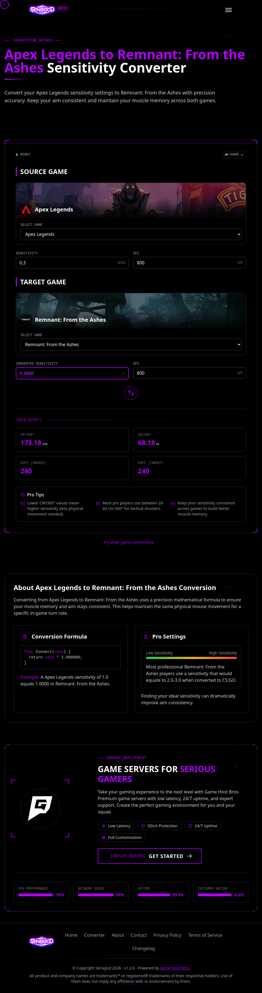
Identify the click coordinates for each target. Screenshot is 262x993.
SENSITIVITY (27, 254)
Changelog (143, 948)
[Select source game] (131, 234)
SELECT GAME (31, 225)
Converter (94, 935)
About (118, 935)
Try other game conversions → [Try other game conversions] (131, 542)
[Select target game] (131, 344)
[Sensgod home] (42, 10)
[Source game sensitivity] (72, 263)
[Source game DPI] (189, 263)
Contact (139, 935)
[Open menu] (228, 10)
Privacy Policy (167, 935)
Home (71, 935)
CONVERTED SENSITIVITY (37, 364)
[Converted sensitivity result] (72, 373)
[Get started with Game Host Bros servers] (150, 856)
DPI (136, 254)
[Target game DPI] (189, 373)
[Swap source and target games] (131, 393)
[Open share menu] (234, 154)
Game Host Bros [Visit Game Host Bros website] (175, 968)
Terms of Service (205, 935)
